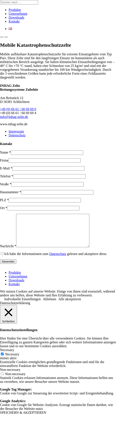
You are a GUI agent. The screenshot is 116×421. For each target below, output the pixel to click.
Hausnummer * (10, 192)
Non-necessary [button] (10, 376)
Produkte (15, 10)
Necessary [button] (7, 356)
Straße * (5, 184)
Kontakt (14, 21)
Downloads (16, 17)
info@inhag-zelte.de (14, 117)
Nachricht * (8, 252)
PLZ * (4, 200)
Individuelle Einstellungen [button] (22, 305)
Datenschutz (17, 135)
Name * (5, 152)
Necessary (12, 360)
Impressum (16, 131)
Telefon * (6, 176)
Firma (4, 160)
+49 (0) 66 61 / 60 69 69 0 (18, 109)
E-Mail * (6, 168)
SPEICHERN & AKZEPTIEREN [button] (23, 419)
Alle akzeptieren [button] (69, 305)
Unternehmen (18, 13)
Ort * (3, 208)
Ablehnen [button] (49, 305)
